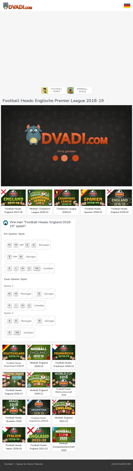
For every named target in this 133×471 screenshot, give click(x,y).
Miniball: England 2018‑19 (39, 364)
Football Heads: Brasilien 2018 (14, 419)
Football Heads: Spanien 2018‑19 (93, 210)
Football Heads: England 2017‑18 (13, 210)
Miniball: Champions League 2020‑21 (40, 210)
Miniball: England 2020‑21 (39, 392)
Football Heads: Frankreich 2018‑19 (64, 364)
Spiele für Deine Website (29, 464)
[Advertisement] (35, 48)
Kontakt (8, 464)
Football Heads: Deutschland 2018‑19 (14, 364)
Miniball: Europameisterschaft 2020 (64, 447)
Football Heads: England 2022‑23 (39, 447)
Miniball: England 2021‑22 (64, 419)
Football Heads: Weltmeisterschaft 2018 (63, 392)
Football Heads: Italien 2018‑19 (14, 447)
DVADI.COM (124, 464)
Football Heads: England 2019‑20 (120, 210)
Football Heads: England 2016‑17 (14, 392)
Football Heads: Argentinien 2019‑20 (38, 419)
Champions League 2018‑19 (66, 210)
